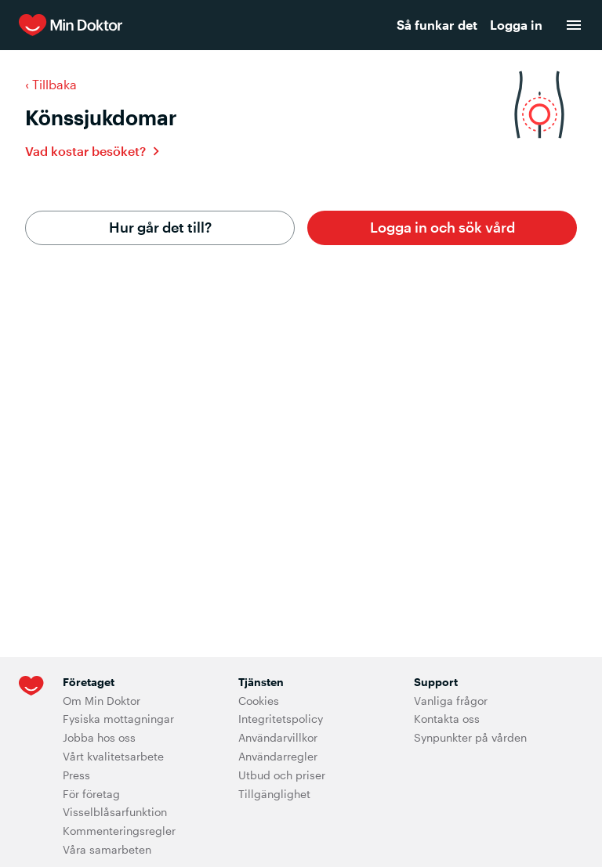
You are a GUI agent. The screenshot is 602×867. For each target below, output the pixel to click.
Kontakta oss (447, 718)
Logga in (516, 24)
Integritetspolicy (280, 718)
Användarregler (277, 756)
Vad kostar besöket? (85, 150)
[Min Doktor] (165, 25)
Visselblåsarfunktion (115, 811)
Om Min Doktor (101, 700)
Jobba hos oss (99, 737)
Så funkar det (437, 24)
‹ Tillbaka (51, 84)
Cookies (258, 700)
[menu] (574, 25)
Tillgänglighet (274, 793)
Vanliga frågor (451, 700)
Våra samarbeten (107, 849)
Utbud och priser (281, 775)
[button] (442, 228)
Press (76, 775)
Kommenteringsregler (119, 830)
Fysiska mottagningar (118, 718)
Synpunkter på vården (470, 737)
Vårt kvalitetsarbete (113, 756)
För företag (91, 793)
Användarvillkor (277, 737)
